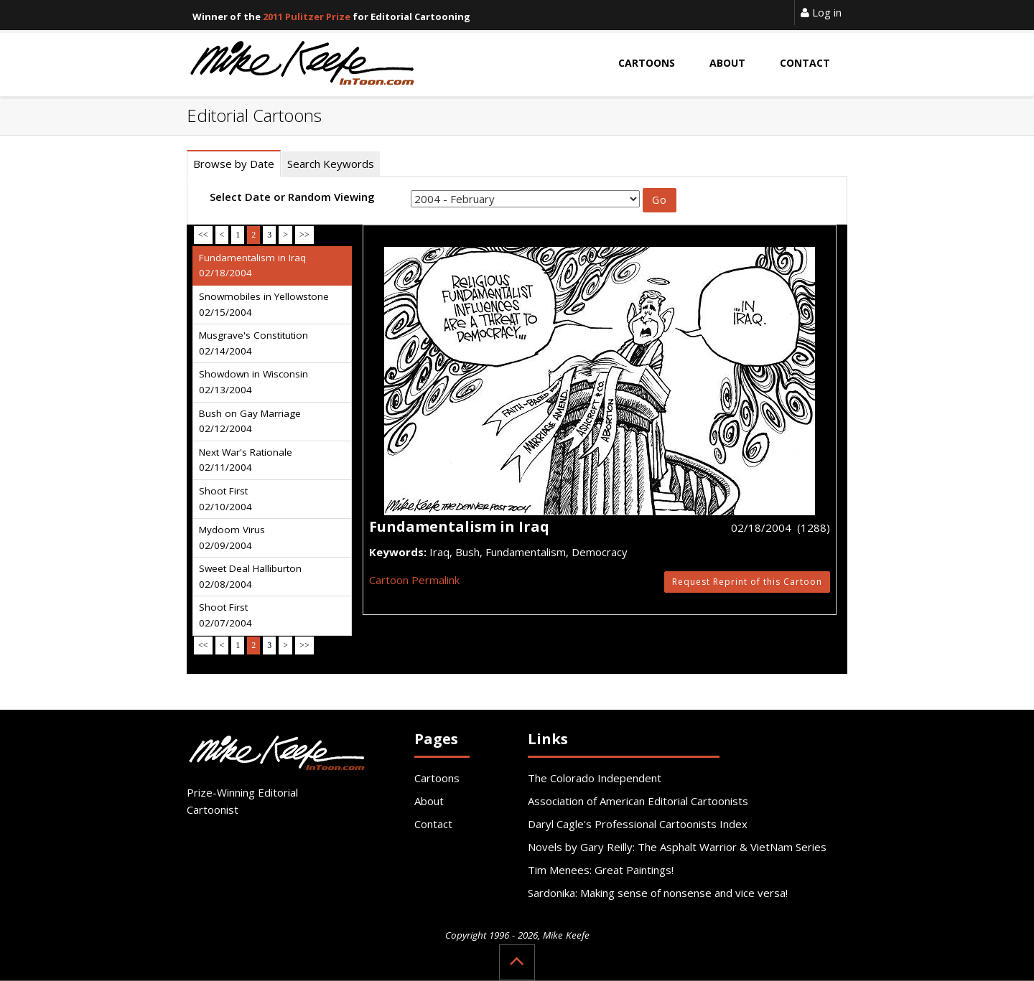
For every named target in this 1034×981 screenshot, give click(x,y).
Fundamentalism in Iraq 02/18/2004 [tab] (252, 265)
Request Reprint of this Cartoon (747, 582)
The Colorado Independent (594, 778)
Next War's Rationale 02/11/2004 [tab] (245, 460)
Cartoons (437, 778)
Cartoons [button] (646, 63)
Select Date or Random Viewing (292, 196)
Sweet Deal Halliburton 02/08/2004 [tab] (250, 576)
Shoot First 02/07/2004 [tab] (225, 615)
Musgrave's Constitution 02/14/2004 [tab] (253, 343)
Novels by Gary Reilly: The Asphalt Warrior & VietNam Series (677, 847)
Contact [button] (805, 63)
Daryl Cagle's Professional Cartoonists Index (637, 824)
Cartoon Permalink (414, 580)
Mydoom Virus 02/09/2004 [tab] (232, 537)
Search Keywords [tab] (330, 163)
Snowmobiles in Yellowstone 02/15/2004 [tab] (264, 304)
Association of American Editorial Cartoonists (638, 801)
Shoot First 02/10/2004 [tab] (225, 498)
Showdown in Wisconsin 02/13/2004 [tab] (253, 381)
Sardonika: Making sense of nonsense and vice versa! (658, 893)
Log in (821, 12)
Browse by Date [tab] (233, 163)
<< (203, 235)
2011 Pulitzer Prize (306, 16)
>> (304, 235)
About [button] (727, 63)
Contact (433, 824)
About (429, 801)
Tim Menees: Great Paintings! (601, 870)
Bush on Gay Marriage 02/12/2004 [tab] (250, 421)
